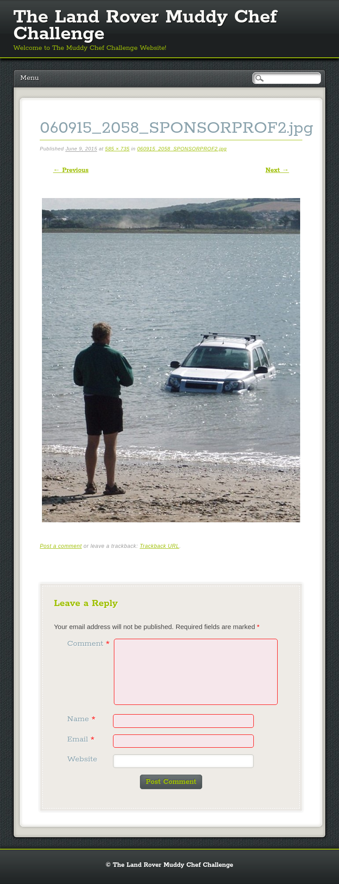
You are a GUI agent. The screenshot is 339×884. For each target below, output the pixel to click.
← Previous (70, 170)
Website (82, 759)
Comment (89, 643)
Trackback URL (160, 546)
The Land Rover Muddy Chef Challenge (145, 25)
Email (82, 739)
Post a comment (61, 546)
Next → (277, 170)
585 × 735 (117, 148)
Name (82, 719)
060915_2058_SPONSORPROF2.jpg (182, 148)
